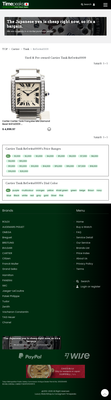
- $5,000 (60, 156)
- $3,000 (38, 156)
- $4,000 (49, 156)
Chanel (6, 322)
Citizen (6, 258)
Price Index (83, 253)
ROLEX (6, 221)
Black (16, 195)
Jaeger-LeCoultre (13, 291)
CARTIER (7, 253)
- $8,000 (94, 156)
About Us (81, 258)
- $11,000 (11, 166)
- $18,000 (92, 166)
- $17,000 (81, 166)
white (24, 195)
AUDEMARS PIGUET (13, 227)
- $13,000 (33, 166)
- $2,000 (27, 156)
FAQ (78, 232)
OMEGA (6, 232)
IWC (4, 285)
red (32, 195)
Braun (91, 190)
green (74, 190)
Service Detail (84, 237)
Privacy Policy (84, 263)
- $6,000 (71, 156)
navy (99, 190)
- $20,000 (23, 171)
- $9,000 (11, 161)
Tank (26, 49)
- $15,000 (57, 166)
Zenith (6, 306)
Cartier (15, 49)
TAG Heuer (8, 317)
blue (9, 195)
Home (80, 221)
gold (46, 195)
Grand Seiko (9, 269)
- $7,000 (83, 156)
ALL (8, 156)
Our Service (83, 242)
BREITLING (8, 242)
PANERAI (7, 280)
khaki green (62, 190)
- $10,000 (22, 161)
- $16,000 (69, 166)
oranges (40, 190)
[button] (49, 129)
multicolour (27, 190)
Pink (61, 195)
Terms (80, 269)
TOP (5, 49)
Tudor (5, 301)
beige (82, 190)
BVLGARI (7, 248)
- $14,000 (45, 166)
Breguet (7, 237)
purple (16, 190)
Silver (53, 195)
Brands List (82, 248)
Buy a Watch (84, 227)
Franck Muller (10, 263)
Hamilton (8, 275)
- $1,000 (16, 156)
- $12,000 (22, 166)
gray (38, 195)
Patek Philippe (10, 296)
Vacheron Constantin (15, 312)
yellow (50, 190)
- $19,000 (11, 171)
